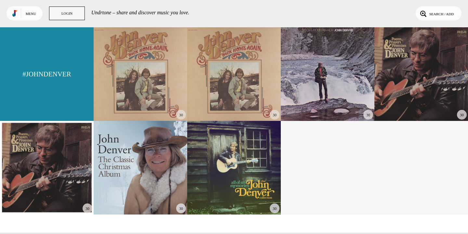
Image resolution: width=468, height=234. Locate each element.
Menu (31, 14)
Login (66, 13)
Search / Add (436, 13)
